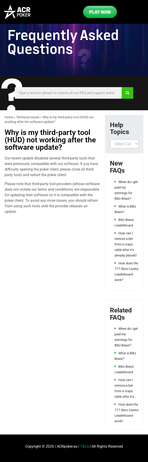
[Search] (127, 93)
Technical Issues (27, 117)
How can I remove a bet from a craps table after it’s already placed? (126, 244)
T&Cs (84, 446)
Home (9, 117)
